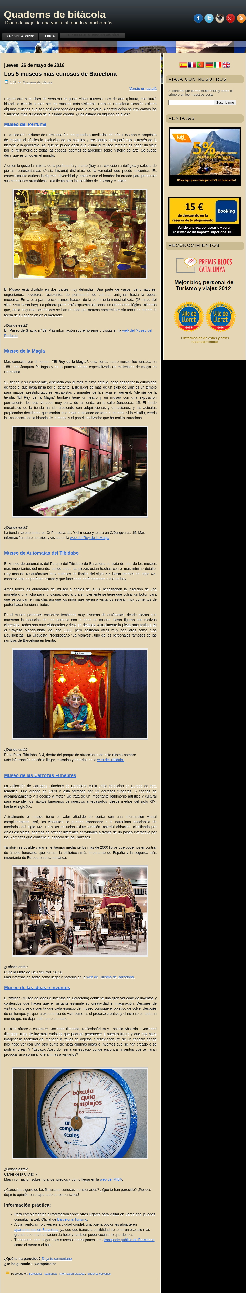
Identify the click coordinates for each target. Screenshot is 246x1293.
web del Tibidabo (110, 760)
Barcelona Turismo (72, 1219)
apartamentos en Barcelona (36, 1229)
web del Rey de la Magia (89, 538)
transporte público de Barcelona (129, 1240)
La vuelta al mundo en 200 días (92, 35)
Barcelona (36, 1273)
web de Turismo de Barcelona (110, 977)
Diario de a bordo (20, 36)
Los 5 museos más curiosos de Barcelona (60, 74)
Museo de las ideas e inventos (37, 987)
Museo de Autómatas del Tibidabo (41, 553)
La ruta (49, 36)
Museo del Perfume (25, 124)
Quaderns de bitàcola (55, 14)
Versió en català (143, 89)
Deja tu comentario (57, 1259)
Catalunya (51, 1273)
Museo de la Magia (24, 351)
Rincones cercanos (99, 1273)
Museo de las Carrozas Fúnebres (40, 775)
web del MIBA (111, 1179)
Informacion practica (72, 1273)
